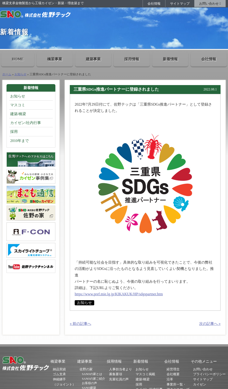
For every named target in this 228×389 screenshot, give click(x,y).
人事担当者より (120, 369)
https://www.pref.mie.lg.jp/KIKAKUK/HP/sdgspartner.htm (119, 294)
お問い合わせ (210, 3)
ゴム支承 (59, 374)
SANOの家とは (92, 374)
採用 (14, 132)
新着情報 (170, 59)
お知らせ (20, 74)
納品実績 (59, 369)
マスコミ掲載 (145, 374)
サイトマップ (180, 3)
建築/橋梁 (18, 114)
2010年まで (19, 141)
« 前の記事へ (80, 324)
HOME (18, 59)
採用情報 (131, 59)
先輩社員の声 (119, 379)
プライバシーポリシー (209, 374)
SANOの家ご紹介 (93, 378)
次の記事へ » (210, 324)
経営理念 (173, 369)
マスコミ (17, 105)
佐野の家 (86, 369)
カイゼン (199, 384)
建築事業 (93, 59)
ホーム (6, 74)
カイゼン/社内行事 (25, 123)
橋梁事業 (54, 59)
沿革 (170, 379)
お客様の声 (89, 383)
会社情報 (154, 3)
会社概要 (173, 374)
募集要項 (115, 374)
